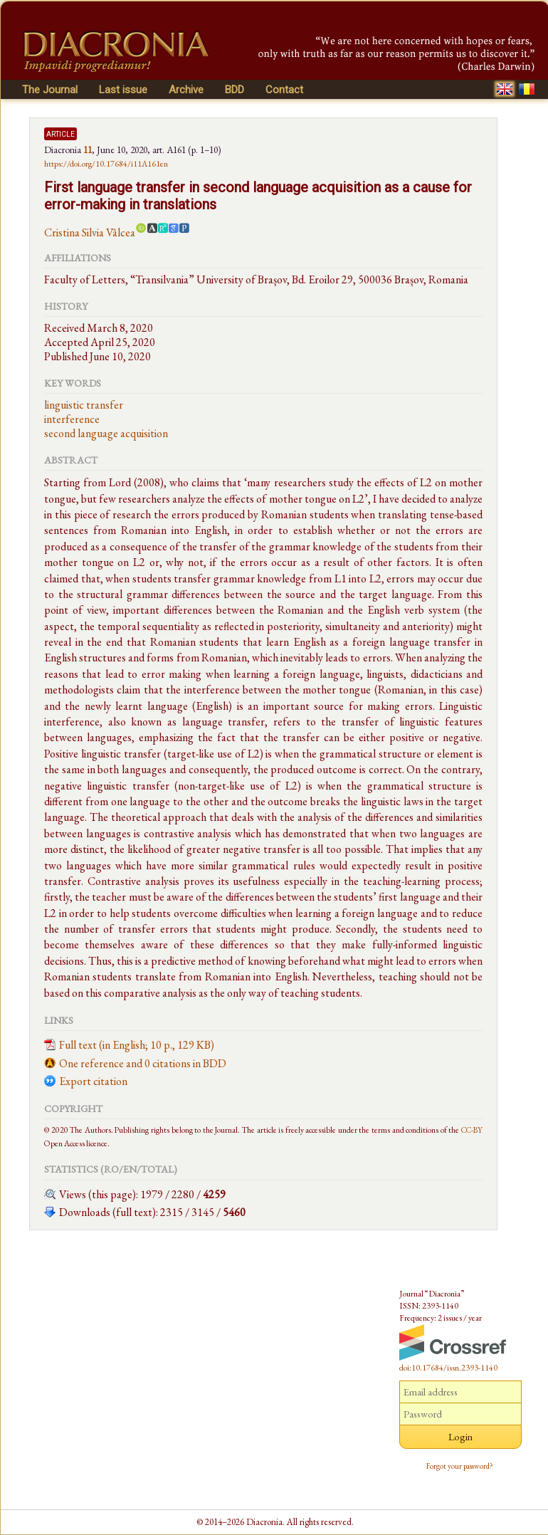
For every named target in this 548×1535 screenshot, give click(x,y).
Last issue (123, 89)
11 (87, 149)
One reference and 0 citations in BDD (142, 1063)
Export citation (93, 1081)
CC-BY (472, 1129)
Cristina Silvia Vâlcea (89, 232)
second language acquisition (106, 433)
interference (72, 419)
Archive (186, 89)
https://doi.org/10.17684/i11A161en (106, 163)
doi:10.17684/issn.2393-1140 (448, 1367)
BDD (234, 89)
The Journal (50, 89)
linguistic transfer (83, 404)
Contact (284, 89)
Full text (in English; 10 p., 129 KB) (136, 1044)
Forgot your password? (459, 1466)
